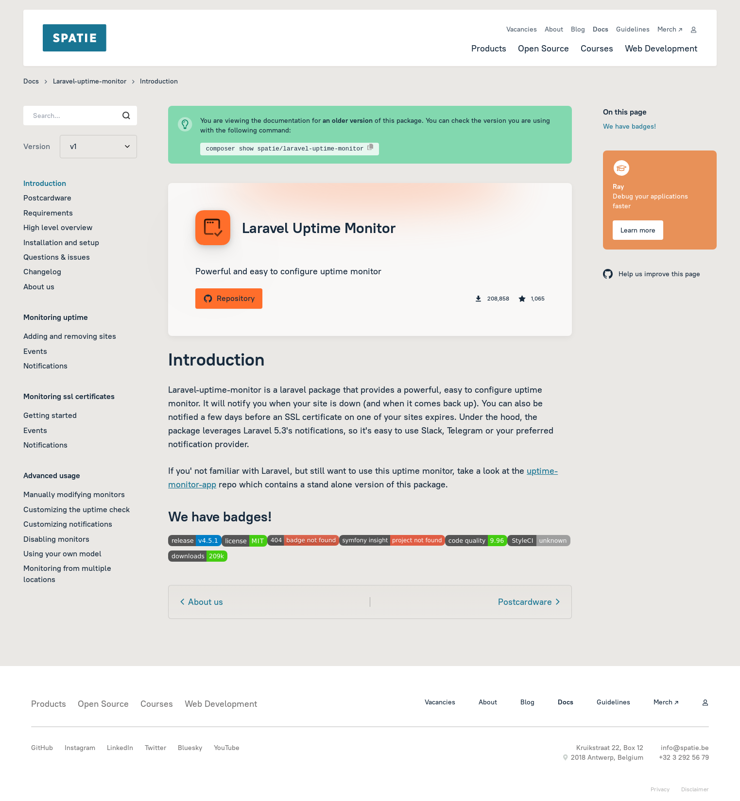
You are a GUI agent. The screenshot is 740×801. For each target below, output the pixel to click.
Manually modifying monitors (74, 494)
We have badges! (629, 126)
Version (36, 146)
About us (38, 286)
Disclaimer (695, 789)
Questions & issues (56, 257)
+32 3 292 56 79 (684, 757)
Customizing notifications (67, 524)
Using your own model (62, 553)
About (554, 29)
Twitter (155, 747)
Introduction (44, 183)
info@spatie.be (685, 747)
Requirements (48, 212)
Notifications (45, 365)
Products (488, 48)
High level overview (57, 227)
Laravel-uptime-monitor (89, 81)
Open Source (543, 48)
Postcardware (47, 197)
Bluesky (190, 747)
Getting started (50, 415)
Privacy (660, 789)
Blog (578, 29)
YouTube (227, 747)
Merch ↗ (669, 29)
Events (35, 351)
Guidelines (633, 29)
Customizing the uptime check (76, 509)
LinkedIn (120, 747)
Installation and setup (61, 242)
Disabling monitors (56, 539)
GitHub (42, 747)
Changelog (42, 271)
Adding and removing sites (69, 336)
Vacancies (521, 29)
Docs (600, 29)
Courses (597, 48)
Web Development (661, 48)
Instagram (80, 747)
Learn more (637, 230)
